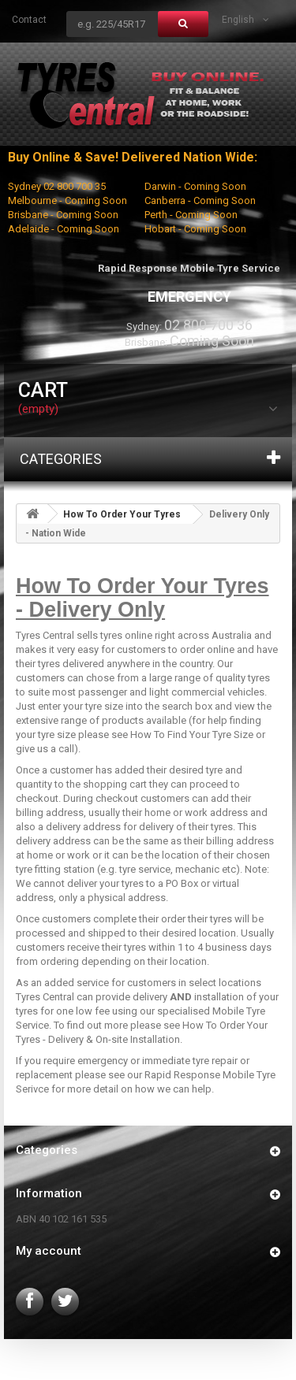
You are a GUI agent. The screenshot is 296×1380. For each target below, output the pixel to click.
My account (48, 1251)
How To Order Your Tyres (122, 514)
